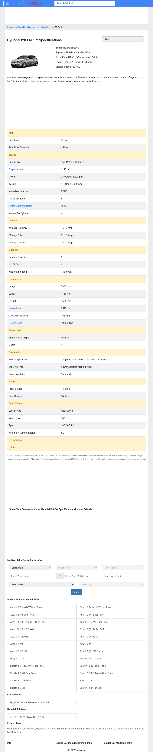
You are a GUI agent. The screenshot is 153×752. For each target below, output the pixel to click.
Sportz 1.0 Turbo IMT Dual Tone (27, 666)
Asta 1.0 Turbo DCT (20, 636)
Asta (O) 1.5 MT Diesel (22, 629)
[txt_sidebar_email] (123, 576)
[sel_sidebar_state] (41, 584)
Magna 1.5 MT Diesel (91, 658)
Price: (59, 57)
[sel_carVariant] (123, 567)
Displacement (16, 169)
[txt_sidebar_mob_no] (80, 576)
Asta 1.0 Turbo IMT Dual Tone (95, 607)
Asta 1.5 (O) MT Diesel (91, 651)
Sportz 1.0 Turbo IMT (21, 680)
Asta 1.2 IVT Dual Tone (22, 614)
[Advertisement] (76, 106)
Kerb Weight (15, 323)
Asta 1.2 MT (86, 644)
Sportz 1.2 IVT (87, 680)
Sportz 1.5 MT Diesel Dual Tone (96, 673)
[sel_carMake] (30, 567)
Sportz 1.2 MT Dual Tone (23, 673)
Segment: (61, 52)
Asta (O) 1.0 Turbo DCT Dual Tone (28, 622)
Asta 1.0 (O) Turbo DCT (92, 629)
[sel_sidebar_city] (111, 584)
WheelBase (15, 308)
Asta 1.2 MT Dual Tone (92, 614)
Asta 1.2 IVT (16, 644)
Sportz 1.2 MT (17, 687)
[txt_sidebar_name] (30, 576)
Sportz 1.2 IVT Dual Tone (93, 666)
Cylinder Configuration (20, 206)
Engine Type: (62, 62)
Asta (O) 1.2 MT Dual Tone (94, 622)
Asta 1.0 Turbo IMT (90, 636)
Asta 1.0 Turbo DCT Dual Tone (26, 607)
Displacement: (63, 66)
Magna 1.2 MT (18, 658)
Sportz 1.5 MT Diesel (91, 687)
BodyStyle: (61, 47)
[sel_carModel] (76, 567)
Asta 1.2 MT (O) (18, 651)
